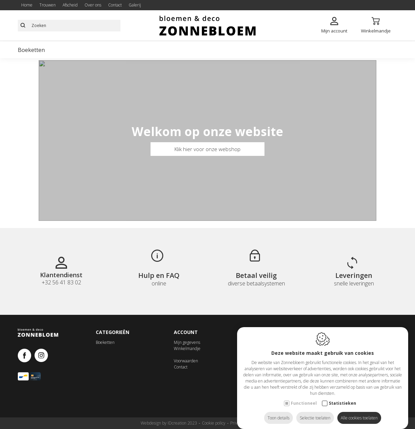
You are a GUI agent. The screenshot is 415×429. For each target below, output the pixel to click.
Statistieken (342, 396)
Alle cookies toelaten (359, 411)
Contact (180, 367)
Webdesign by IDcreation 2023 (169, 423)
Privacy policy (242, 423)
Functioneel (304, 396)
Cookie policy (213, 423)
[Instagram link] (41, 356)
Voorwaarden (186, 361)
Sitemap (267, 423)
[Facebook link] (26, 356)
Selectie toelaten (315, 411)
